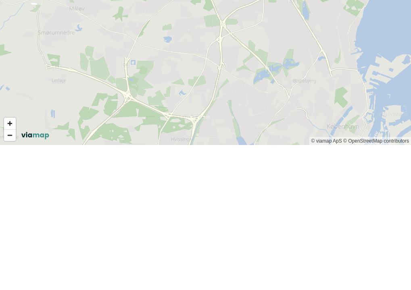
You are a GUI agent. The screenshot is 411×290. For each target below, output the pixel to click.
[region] (205, 72)
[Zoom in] (10, 123)
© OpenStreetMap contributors (376, 141)
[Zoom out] (10, 135)
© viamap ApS (326, 141)
